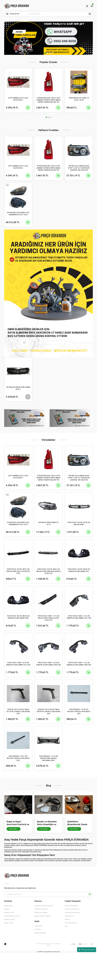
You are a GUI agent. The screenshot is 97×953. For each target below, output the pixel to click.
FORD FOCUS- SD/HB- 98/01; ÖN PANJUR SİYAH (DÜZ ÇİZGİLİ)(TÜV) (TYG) (18, 571)
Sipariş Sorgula (9, 919)
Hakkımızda (8, 906)
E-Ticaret (45, 951)
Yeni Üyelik (38, 926)
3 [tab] (49, 53)
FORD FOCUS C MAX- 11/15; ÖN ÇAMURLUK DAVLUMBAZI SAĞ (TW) (79, 664)
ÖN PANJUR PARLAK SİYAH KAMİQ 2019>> (18, 388)
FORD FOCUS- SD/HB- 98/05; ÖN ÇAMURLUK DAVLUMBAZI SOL (79, 570)
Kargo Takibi (8, 923)
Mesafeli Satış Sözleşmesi (43, 906)
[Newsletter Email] (48, 894)
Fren (66, 926)
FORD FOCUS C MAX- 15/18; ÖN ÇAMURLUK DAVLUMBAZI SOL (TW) (18, 664)
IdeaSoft (39, 951)
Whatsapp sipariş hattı (87, 950)
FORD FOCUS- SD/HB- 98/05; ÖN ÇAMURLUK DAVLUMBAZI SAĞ (18, 617)
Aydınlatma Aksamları (72, 912)
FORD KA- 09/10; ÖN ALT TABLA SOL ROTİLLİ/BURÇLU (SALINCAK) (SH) (18, 711)
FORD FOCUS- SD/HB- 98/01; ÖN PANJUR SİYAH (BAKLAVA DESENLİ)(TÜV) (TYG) (48, 571)
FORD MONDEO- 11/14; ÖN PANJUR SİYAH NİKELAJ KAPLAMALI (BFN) (48, 758)
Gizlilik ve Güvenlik (40, 909)
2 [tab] (47, 53)
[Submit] (90, 894)
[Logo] (16, 6)
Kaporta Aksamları (71, 906)
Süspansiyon (69, 916)
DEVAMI (13, 829)
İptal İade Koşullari (41, 912)
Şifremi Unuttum (40, 933)
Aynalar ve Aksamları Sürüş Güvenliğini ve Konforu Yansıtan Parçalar (47, 822)
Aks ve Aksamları (71, 923)
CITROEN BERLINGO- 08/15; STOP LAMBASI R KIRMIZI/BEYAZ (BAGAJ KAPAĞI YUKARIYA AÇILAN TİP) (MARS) (48, 100)
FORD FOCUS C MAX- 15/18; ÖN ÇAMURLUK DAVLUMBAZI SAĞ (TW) (48, 664)
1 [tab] (45, 53)
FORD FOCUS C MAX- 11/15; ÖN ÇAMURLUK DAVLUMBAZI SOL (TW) (79, 617)
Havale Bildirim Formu (12, 916)
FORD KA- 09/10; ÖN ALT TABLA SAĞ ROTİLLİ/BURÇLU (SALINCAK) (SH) (48, 711)
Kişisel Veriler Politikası (42, 916)
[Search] (60, 13)
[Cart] (92, 6)
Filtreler (67, 919)
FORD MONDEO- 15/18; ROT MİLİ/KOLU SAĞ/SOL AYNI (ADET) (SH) (78, 711)
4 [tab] (51, 53)
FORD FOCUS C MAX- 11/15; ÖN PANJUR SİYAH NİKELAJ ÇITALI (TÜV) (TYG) (48, 618)
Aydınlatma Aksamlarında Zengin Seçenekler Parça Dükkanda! (77, 822)
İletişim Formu (9, 912)
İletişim (6, 909)
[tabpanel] (48, 38)
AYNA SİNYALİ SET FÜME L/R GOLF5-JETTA (79, 99)
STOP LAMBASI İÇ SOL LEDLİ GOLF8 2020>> (18, 99)
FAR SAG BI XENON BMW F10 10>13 (48, 523)
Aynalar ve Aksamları (72, 909)
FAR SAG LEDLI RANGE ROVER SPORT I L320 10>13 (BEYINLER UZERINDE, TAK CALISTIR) (79, 168)
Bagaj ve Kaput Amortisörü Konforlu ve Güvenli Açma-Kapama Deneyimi (18, 822)
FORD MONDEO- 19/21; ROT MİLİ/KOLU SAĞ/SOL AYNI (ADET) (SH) (18, 758)
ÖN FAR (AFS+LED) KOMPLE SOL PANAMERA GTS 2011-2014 (18, 214)
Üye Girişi (37, 929)
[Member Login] (87, 6)
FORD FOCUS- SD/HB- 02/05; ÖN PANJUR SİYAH (79, 523)
